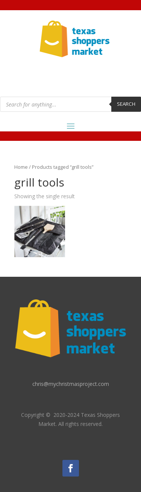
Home (21, 166)
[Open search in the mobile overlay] (70, 104)
